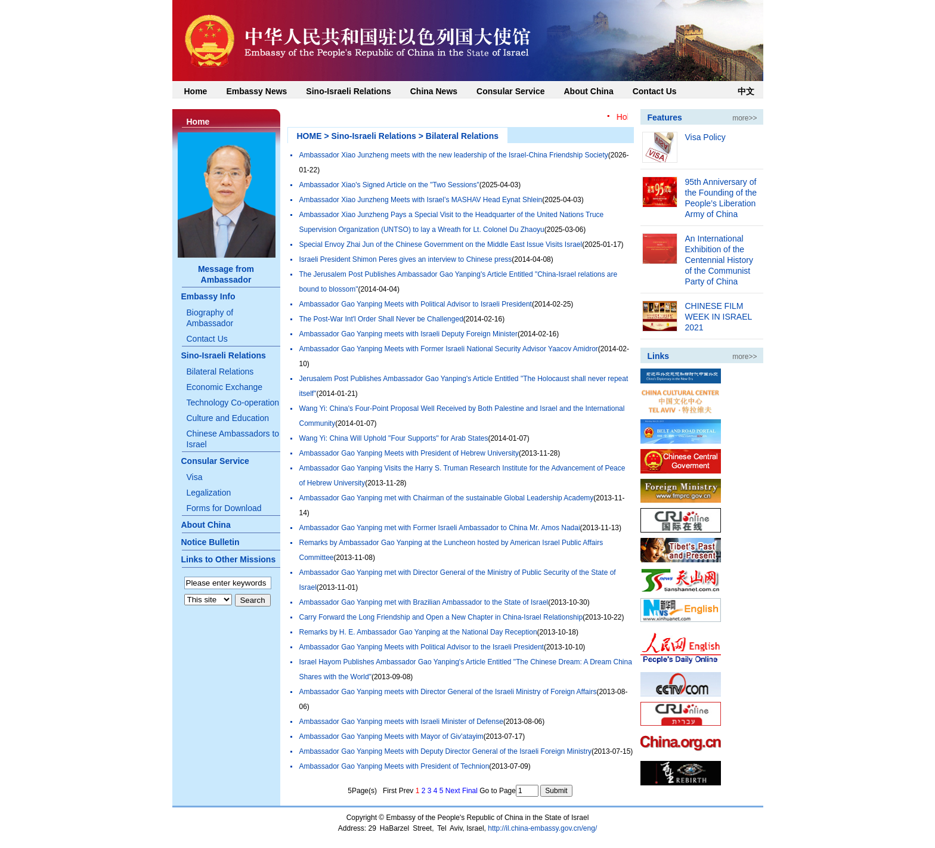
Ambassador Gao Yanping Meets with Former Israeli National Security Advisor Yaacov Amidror (448, 349)
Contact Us (655, 91)
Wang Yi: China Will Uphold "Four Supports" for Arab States (393, 438)
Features (665, 117)
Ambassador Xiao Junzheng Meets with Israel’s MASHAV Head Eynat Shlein (421, 200)
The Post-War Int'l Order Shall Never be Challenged (381, 319)
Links (659, 356)
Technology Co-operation (233, 402)
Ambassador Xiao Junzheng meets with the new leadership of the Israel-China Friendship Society (453, 155)
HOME (309, 136)
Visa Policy (705, 137)
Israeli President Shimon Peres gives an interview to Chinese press (405, 259)
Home (196, 91)
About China (588, 91)
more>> (744, 118)
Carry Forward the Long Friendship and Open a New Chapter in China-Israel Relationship (441, 617)
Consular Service (510, 91)
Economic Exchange (225, 387)
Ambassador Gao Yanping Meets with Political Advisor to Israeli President (415, 304)
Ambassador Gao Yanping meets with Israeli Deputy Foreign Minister (408, 334)
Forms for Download (224, 508)
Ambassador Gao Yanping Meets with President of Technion (394, 766)
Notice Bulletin (210, 542)
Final (470, 791)
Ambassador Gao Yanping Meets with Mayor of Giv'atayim (391, 736)
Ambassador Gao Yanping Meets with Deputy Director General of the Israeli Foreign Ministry (445, 751)
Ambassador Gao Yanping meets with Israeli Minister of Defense (401, 721)
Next (452, 791)
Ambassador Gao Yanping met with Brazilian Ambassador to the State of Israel (424, 602)
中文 (746, 91)
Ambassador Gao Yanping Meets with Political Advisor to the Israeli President (421, 647)
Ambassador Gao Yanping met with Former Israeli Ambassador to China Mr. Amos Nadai (439, 528)
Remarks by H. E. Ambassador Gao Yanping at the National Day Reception (418, 632)
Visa (195, 477)
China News (433, 91)
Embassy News (256, 91)
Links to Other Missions (228, 559)
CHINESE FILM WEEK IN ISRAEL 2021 (718, 316)
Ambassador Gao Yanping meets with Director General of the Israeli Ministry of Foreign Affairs (448, 692)
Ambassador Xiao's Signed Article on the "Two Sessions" (389, 185)
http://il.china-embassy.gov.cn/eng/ (542, 828)
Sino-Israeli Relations (348, 91)
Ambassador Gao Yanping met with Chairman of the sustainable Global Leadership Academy (446, 498)
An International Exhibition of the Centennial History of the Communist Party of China (719, 260)
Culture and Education (228, 418)
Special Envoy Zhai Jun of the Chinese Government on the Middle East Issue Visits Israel (441, 244)
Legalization (209, 492)
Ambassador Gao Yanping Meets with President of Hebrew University (409, 453)
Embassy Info (208, 296)
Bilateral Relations (220, 371)
